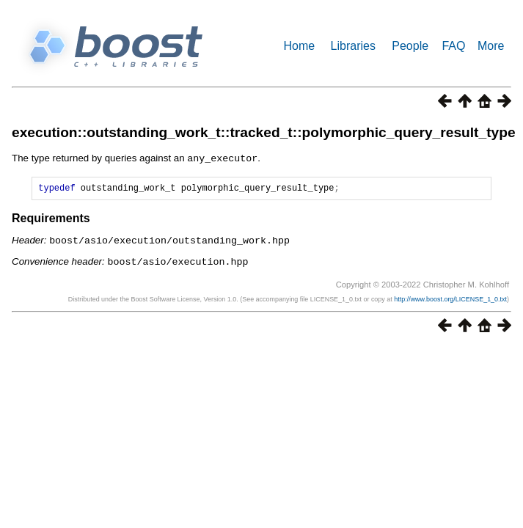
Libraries (353, 46)
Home (299, 46)
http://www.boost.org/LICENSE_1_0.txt (450, 299)
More (491, 46)
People (410, 46)
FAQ (453, 46)
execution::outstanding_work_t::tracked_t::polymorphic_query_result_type (264, 132)
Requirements (51, 219)
